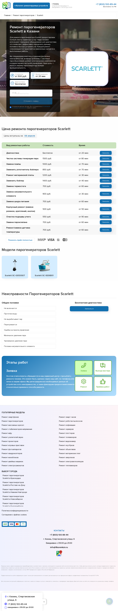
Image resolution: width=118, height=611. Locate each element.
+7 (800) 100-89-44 (106, 4)
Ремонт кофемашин (67, 425)
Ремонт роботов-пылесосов (70, 421)
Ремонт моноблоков (10, 457)
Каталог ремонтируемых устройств (32, 6)
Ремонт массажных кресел (13, 425)
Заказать (105, 153)
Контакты (59, 530)
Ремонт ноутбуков (66, 445)
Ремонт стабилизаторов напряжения (17, 429)
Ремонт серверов (66, 429)
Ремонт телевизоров (67, 437)
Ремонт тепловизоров (68, 466)
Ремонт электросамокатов (13, 466)
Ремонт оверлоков (67, 457)
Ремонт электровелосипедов (71, 461)
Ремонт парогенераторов (12, 421)
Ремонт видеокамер (67, 441)
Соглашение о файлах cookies (14, 515)
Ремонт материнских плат (69, 453)
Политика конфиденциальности (15, 511)
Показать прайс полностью (20, 240)
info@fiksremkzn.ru (59, 547)
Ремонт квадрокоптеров (12, 453)
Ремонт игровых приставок (13, 445)
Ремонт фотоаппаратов (11, 449)
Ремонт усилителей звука (12, 437)
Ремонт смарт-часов (67, 417)
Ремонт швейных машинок (12, 461)
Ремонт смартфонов (10, 417)
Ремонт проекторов (10, 441)
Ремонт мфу (7, 433)
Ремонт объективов (67, 449)
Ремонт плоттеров (66, 433)
